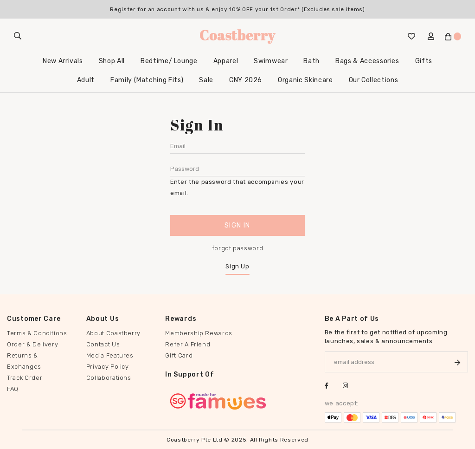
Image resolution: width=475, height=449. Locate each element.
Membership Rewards (198, 333)
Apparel (225, 61)
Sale (206, 80)
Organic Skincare (305, 80)
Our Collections (373, 80)
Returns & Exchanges (24, 361)
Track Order (24, 377)
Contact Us (103, 344)
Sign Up (237, 266)
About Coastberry (113, 333)
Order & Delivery (32, 344)
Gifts (423, 61)
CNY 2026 (245, 80)
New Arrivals (63, 61)
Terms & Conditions (37, 333)
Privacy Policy (107, 366)
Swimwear (271, 61)
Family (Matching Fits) (146, 80)
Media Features (110, 355)
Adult (86, 80)
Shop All (112, 61)
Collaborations (108, 377)
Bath (311, 61)
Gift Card (179, 355)
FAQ (13, 388)
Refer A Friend (187, 344)
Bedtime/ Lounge (169, 61)
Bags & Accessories (367, 61)
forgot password (237, 248)
